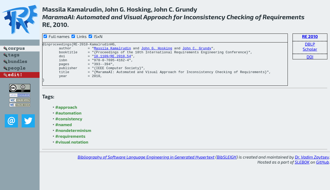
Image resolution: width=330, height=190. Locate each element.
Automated (93, 17)
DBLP (310, 43)
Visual (132, 17)
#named (63, 132)
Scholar (310, 48)
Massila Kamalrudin (112, 49)
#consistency (68, 126)
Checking (240, 17)
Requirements (284, 17)
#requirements (70, 143)
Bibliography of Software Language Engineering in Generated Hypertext (146, 164)
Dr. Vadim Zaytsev (312, 164)
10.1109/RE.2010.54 (112, 59)
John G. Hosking (156, 49)
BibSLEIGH (226, 164)
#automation (68, 120)
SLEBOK (302, 169)
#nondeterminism (73, 138)
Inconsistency (204, 17)
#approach (66, 114)
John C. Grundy (196, 49)
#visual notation (71, 149)
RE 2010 (310, 36)
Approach (157, 17)
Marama (55, 17)
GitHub (322, 169)
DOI (310, 56)
